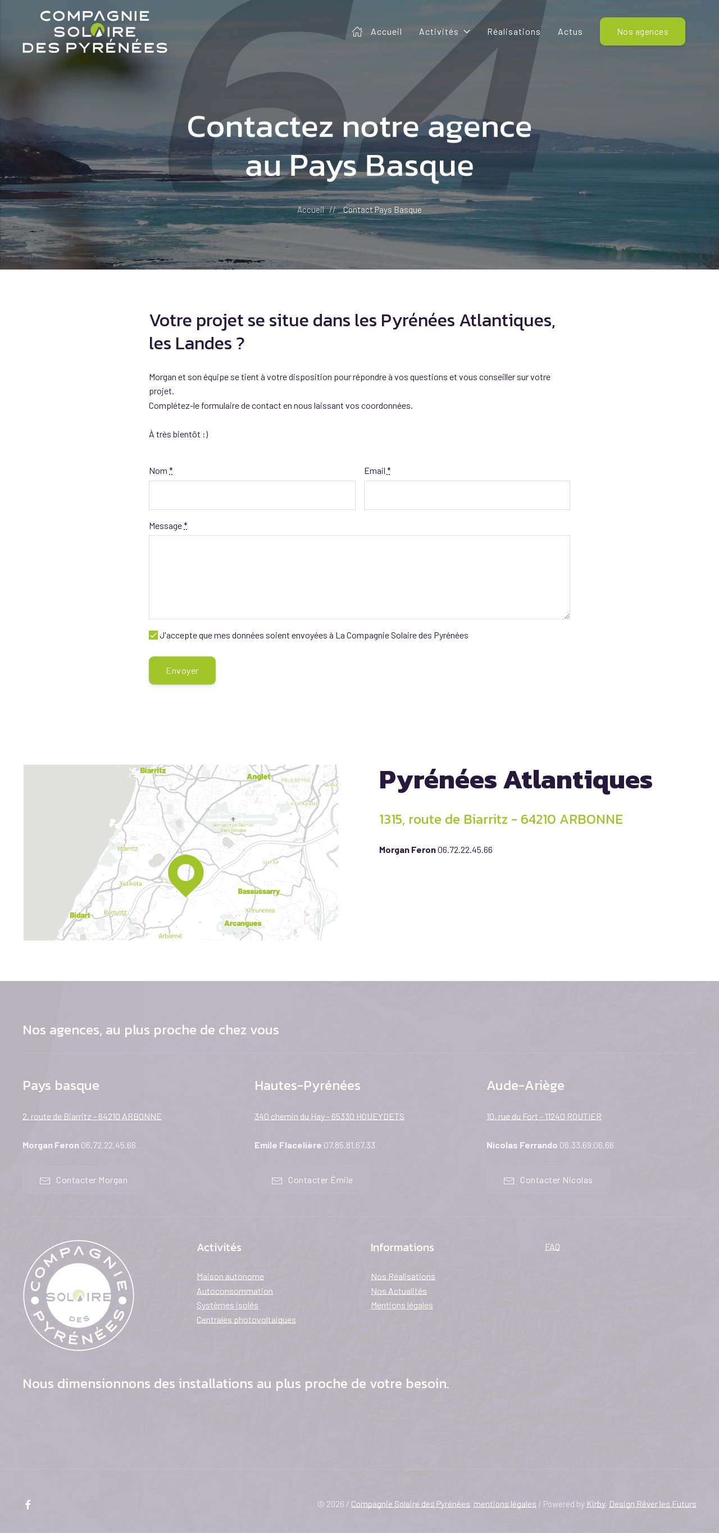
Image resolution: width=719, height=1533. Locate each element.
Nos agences (643, 31)
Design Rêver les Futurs (653, 1504)
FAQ (552, 1246)
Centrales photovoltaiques (246, 1319)
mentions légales (505, 1504)
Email (377, 470)
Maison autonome (230, 1276)
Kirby (595, 1504)
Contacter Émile (312, 1180)
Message (168, 525)
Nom (161, 470)
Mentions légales (402, 1304)
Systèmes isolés (227, 1304)
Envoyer (182, 670)
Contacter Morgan (83, 1180)
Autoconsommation (235, 1290)
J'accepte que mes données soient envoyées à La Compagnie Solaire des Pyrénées (308, 634)
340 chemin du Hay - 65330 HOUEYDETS (329, 1116)
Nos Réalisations (403, 1276)
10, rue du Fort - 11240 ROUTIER (544, 1116)
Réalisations (514, 31)
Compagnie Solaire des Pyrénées (410, 1504)
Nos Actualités (399, 1290)
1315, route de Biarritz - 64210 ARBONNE (501, 819)
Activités (444, 31)
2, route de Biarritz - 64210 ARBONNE (92, 1116)
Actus (570, 31)
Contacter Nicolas (548, 1180)
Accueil (377, 31)
